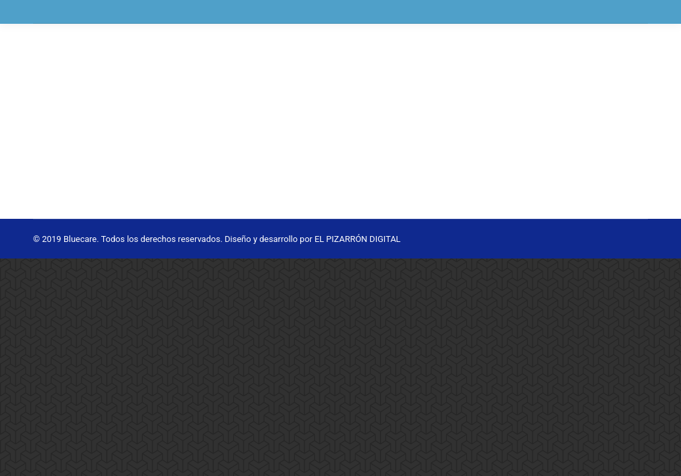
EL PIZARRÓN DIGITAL (358, 239)
